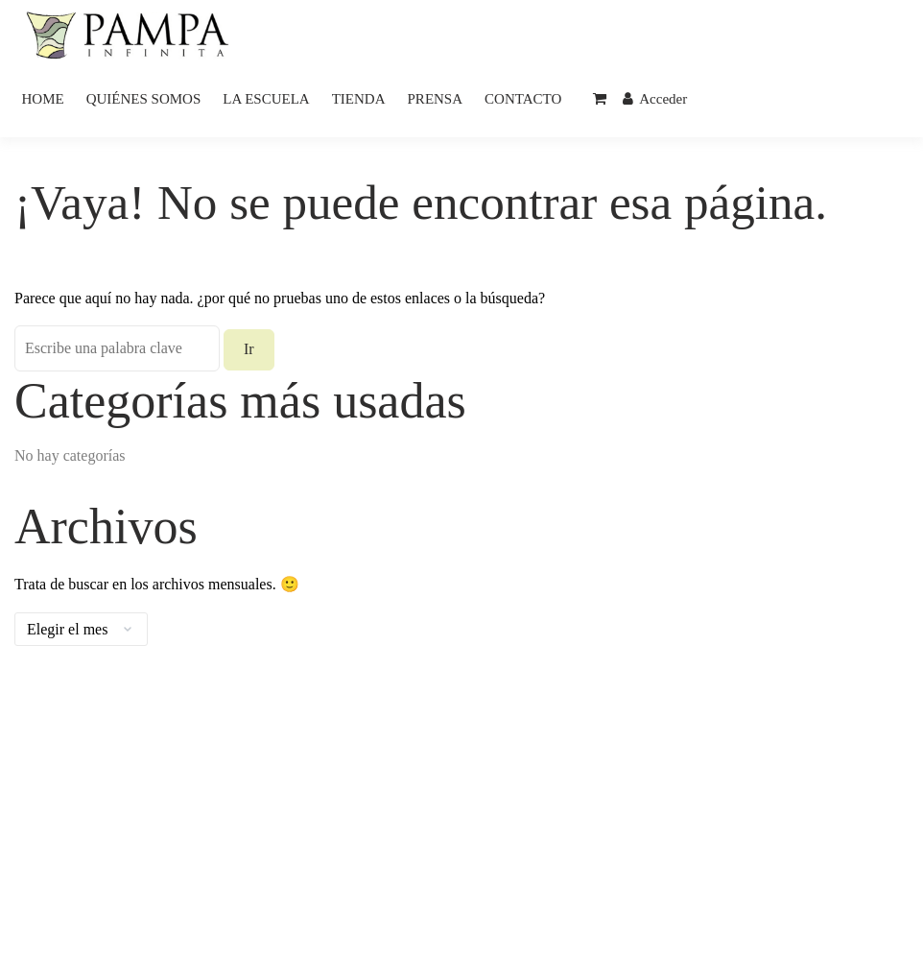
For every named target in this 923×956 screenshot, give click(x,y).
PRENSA (435, 99)
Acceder (655, 99)
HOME (43, 99)
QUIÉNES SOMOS (143, 99)
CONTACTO (523, 99)
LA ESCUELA (266, 99)
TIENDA (359, 99)
